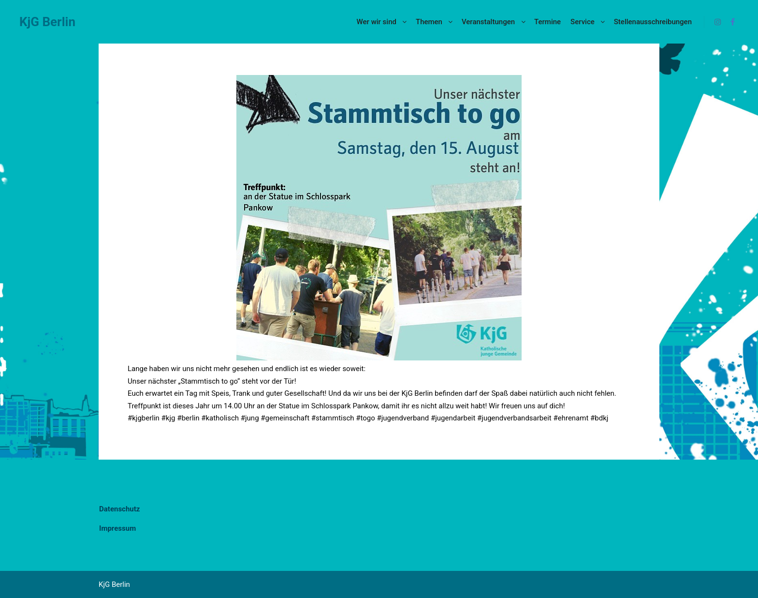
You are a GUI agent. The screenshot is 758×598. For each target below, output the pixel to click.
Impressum (117, 528)
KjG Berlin (47, 22)
